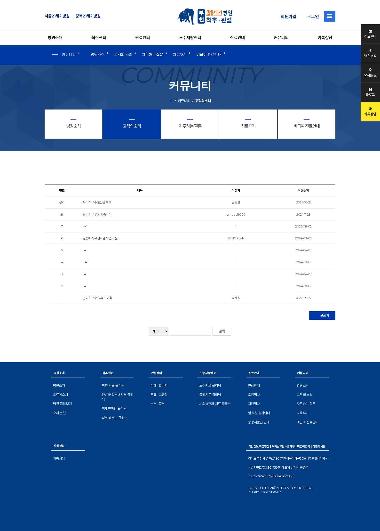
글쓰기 (322, 315)
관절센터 (142, 37)
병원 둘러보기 (62, 404)
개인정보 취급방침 (258, 446)
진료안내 (237, 37)
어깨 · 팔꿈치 (158, 385)
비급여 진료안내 (208, 54)
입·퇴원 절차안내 (259, 413)
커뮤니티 (281, 37)
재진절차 (254, 404)
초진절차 (254, 395)
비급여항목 (303, 446)
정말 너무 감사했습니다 (97, 214)
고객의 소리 (123, 54)
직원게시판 (318, 446)
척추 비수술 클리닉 (114, 418)
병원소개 (55, 37)
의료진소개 (60, 395)
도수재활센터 (190, 37)
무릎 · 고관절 (158, 395)
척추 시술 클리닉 (113, 385)
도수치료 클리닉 (210, 385)
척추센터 (98, 37)
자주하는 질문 (152, 54)
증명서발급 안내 (258, 422)
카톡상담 (325, 37)
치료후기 (180, 54)
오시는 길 (59, 413)
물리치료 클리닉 (210, 395)
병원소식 (97, 54)
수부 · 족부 (157, 404)
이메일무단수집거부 (283, 446)
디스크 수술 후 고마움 (99, 298)
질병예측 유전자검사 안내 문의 (101, 238)
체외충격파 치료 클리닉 (215, 404)
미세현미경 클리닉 (114, 408)
